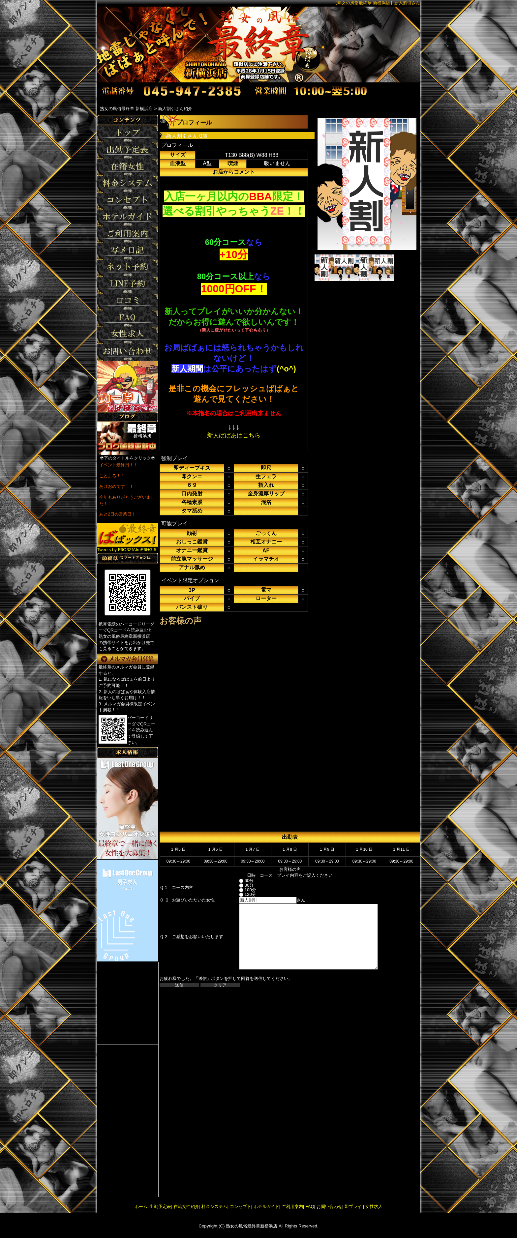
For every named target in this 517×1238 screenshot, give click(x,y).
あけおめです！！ (116, 486)
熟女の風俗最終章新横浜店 (251, 1225)
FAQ (309, 1206)
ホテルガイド (266, 1206)
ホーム (141, 1206)
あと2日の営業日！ (117, 514)
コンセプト (240, 1206)
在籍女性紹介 (186, 1206)
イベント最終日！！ (118, 464)
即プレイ (353, 1206)
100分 (241, 889)
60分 (240, 880)
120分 (241, 894)
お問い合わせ (329, 1206)
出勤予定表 (160, 1206)
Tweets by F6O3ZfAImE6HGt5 (126, 549)
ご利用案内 (292, 1206)
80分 (240, 885)
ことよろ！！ (112, 475)
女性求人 (373, 1206)
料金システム (214, 1206)
